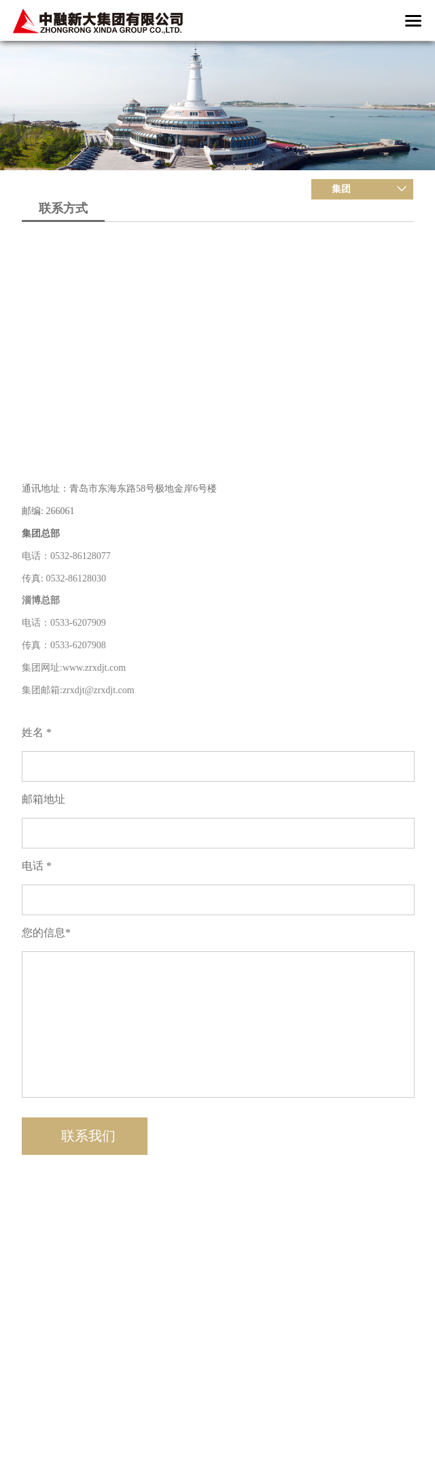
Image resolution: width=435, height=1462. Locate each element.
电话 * (37, 866)
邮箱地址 (43, 799)
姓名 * (37, 732)
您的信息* (46, 932)
